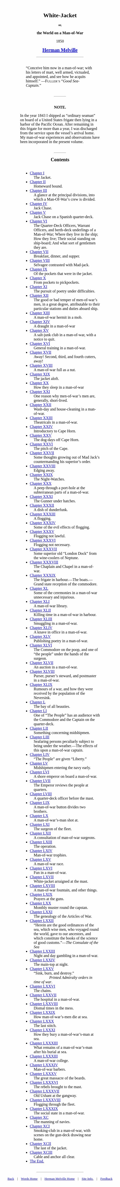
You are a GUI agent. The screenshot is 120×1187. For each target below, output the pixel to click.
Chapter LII (39, 728)
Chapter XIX (40, 374)
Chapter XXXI (41, 497)
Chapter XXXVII (43, 549)
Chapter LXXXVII (44, 1091)
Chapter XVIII (41, 365)
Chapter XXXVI (43, 540)
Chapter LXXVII (43, 995)
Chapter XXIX (41, 475)
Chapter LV (39, 763)
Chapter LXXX (42, 1021)
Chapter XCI (40, 1126)
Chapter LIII (39, 737)
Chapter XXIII (41, 418)
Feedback (106, 1178)
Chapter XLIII (41, 619)
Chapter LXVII (42, 877)
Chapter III (38, 190)
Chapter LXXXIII (44, 1043)
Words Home (29, 1178)
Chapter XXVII (42, 453)
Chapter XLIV (41, 628)
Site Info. (87, 1178)
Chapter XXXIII (42, 514)
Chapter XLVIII (42, 671)
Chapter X (38, 278)
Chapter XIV (40, 322)
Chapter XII (39, 295)
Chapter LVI (39, 772)
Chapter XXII (40, 405)
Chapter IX (38, 269)
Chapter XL (39, 588)
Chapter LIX (40, 803)
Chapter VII (39, 252)
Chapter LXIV (41, 851)
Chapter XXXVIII (44, 562)
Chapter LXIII (41, 842)
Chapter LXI (40, 824)
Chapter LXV (40, 859)
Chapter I (37, 173)
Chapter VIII (40, 260)
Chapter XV (39, 330)
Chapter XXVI (41, 444)
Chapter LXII (40, 833)
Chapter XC (39, 1117)
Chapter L (37, 702)
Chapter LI (38, 711)
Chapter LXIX (41, 894)
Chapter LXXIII (42, 951)
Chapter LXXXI (42, 1030)
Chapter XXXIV (43, 523)
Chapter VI (38, 221)
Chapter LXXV (42, 969)
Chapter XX (39, 383)
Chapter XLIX (41, 685)
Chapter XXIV (41, 427)
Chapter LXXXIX (44, 1109)
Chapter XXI (40, 392)
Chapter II (38, 182)
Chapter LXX (40, 903)
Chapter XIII (40, 313)
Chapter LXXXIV (44, 1065)
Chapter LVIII (41, 794)
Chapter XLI (40, 601)
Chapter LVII (40, 781)
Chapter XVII (40, 352)
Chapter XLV (40, 636)
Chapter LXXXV (43, 1074)
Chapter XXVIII (42, 466)
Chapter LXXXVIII (45, 1100)
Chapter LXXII (42, 921)
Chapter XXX (40, 483)
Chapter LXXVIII (44, 1004)
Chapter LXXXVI (44, 1082)
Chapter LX (39, 816)
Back (11, 1178)
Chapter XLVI (41, 645)
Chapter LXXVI (42, 986)
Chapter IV (38, 204)
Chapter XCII (40, 1144)
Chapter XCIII (41, 1152)
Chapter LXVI (41, 868)
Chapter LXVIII (42, 886)
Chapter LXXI (41, 912)
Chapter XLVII (41, 663)
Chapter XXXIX (43, 575)
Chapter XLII (40, 610)
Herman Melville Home (59, 1178)
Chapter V (38, 212)
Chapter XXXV (42, 531)
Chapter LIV (40, 754)
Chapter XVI (40, 344)
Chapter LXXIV (42, 960)
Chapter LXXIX (42, 1012)
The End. (37, 1161)
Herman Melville (60, 50)
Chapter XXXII (42, 505)
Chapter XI (38, 287)
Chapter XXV (40, 435)
